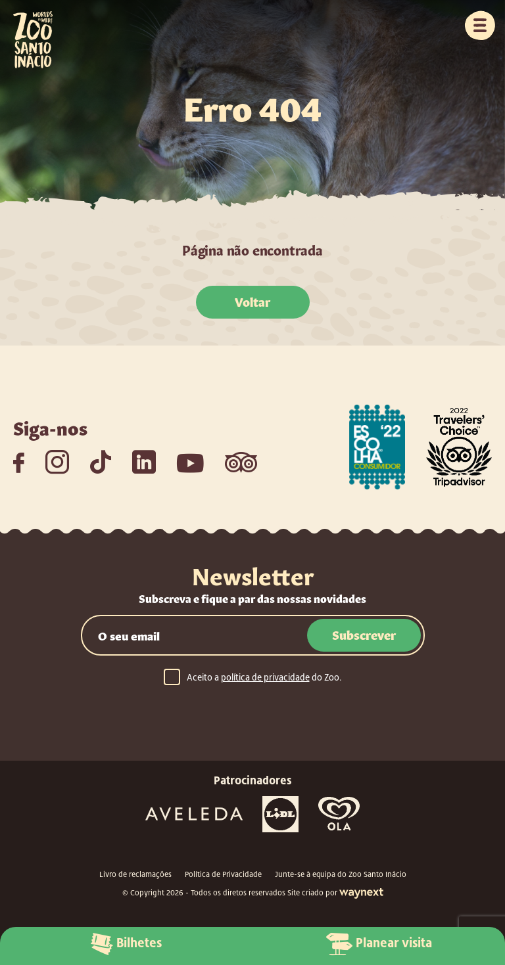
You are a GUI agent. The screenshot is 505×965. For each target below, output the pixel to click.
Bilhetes (126, 944)
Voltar (252, 300)
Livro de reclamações (135, 874)
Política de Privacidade (223, 874)
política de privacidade (265, 677)
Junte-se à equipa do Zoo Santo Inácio (340, 874)
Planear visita (379, 944)
